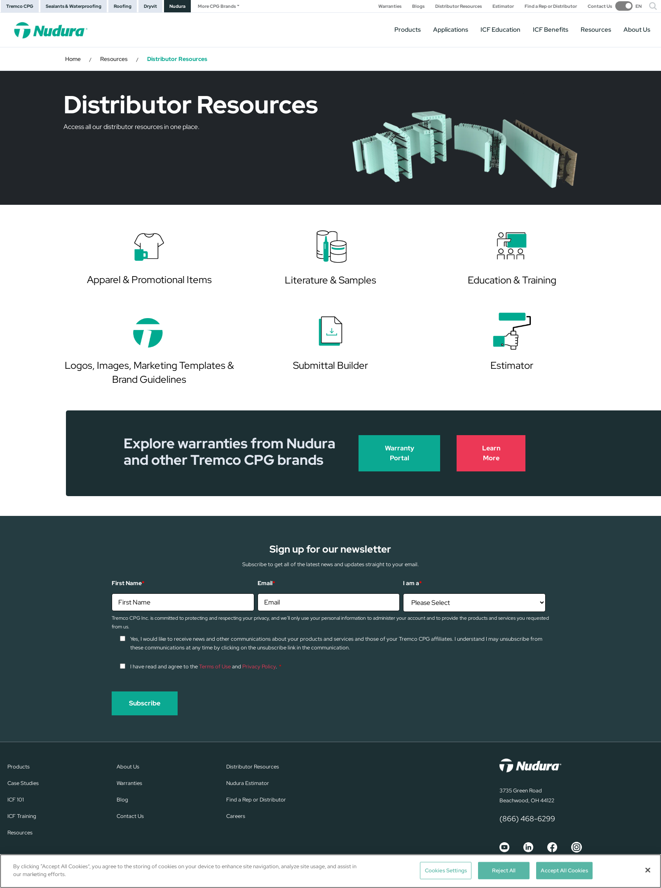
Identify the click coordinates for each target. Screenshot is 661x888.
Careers (235, 816)
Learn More (491, 453)
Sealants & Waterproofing (73, 6)
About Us (636, 30)
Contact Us (600, 6)
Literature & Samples (330, 280)
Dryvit (150, 6)
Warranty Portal (399, 453)
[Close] (648, 870)
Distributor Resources (458, 6)
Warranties (389, 6)
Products (407, 30)
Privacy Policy (259, 666)
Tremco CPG (19, 6)
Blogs (418, 6)
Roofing (122, 6)
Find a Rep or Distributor (551, 6)
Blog (122, 799)
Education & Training (512, 280)
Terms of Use (215, 666)
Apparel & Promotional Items (149, 279)
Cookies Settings (446, 870)
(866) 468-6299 (527, 818)
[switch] (628, 6)
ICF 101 (15, 799)
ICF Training (21, 816)
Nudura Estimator (247, 783)
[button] (653, 6)
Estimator (503, 6)
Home (73, 59)
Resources (596, 30)
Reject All (504, 870)
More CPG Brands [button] (217, 6)
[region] (330, 871)
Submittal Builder (330, 365)
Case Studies (23, 783)
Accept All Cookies (564, 870)
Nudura (177, 6)
